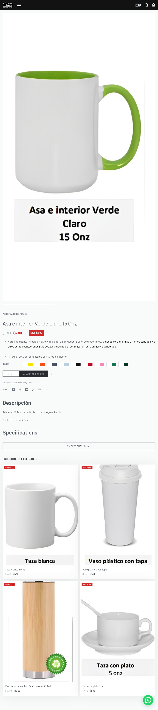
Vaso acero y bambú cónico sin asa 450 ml (28, 686)
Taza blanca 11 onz (15, 569)
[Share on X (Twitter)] (13, 389)
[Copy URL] (46, 389)
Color (6, 364)
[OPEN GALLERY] (79, 157)
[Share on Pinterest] (33, 389)
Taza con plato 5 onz (93, 686)
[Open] (19, 5)
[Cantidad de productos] (11, 374)
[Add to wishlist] (52, 374)
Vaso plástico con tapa (94, 569)
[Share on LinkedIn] (26, 389)
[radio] (28, 364)
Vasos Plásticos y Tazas (15, 314)
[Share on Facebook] (20, 389)
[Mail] (39, 389)
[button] (79, 446)
